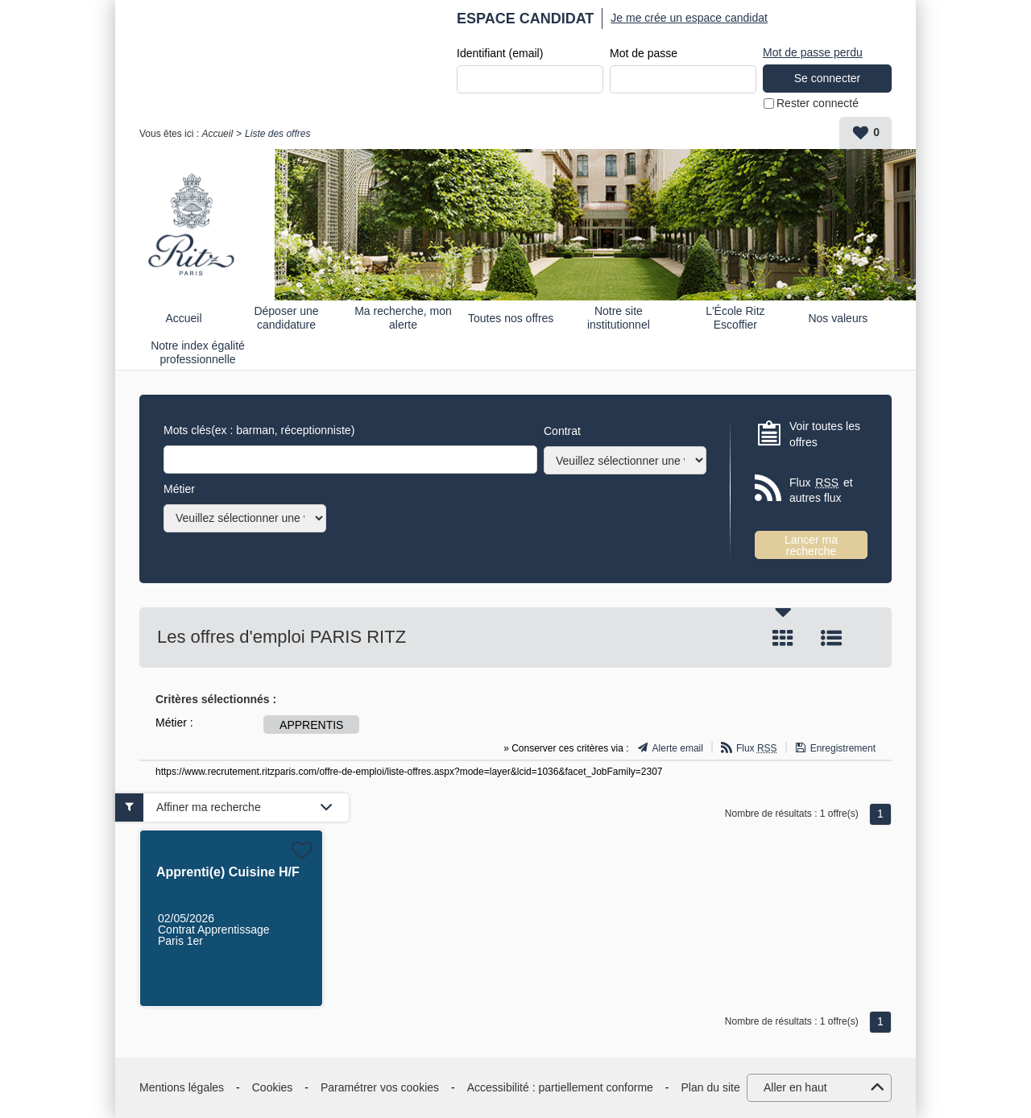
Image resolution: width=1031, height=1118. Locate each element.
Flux (756, 748)
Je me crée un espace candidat (689, 17)
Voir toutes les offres (824, 434)
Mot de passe (643, 53)
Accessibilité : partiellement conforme (560, 1087)
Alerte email (677, 748)
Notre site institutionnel (618, 317)
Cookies (272, 1087)
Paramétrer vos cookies (380, 1087)
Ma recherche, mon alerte (403, 317)
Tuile (783, 638)
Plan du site (710, 1087)
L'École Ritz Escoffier (735, 317)
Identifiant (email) (500, 53)
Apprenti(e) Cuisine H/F (228, 872)
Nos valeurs (837, 318)
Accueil (217, 133)
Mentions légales (181, 1087)
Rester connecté (817, 103)
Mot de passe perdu (813, 52)
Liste (831, 638)
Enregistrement (843, 748)
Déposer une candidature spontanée (286, 317)
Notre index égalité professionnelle (198, 352)
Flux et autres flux (821, 490)
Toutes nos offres (510, 318)
